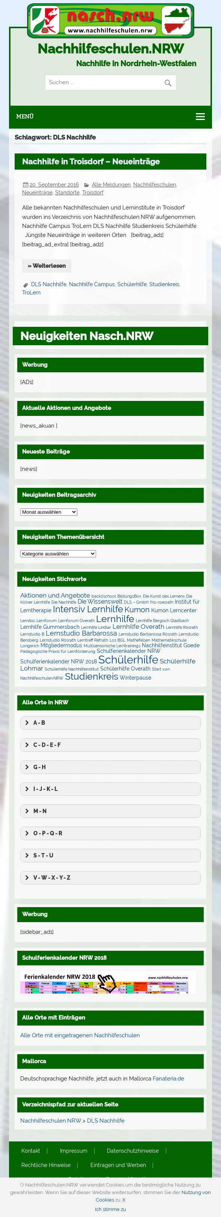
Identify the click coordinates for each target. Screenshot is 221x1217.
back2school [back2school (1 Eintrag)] (104, 596)
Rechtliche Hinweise (46, 1165)
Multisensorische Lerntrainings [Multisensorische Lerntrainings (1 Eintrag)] (112, 645)
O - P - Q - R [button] (42, 833)
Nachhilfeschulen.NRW (111, 48)
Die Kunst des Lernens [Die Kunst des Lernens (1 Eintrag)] (164, 596)
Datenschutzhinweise (133, 1151)
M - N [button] (35, 811)
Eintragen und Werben (118, 1165)
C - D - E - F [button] (41, 745)
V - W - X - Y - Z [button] (46, 878)
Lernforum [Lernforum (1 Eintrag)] (46, 620)
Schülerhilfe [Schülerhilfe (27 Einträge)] (128, 659)
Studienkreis (164, 284)
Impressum (73, 1151)
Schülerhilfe (132, 284)
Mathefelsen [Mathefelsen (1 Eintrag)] (138, 640)
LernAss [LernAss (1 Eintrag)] (27, 620)
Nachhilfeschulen (154, 185)
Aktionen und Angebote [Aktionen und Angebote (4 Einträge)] (55, 595)
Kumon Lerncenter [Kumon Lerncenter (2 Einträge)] (174, 610)
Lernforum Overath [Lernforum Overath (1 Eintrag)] (76, 620)
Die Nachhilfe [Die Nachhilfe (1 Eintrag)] (63, 602)
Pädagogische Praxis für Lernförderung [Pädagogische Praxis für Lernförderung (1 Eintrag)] (57, 651)
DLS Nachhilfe (48, 284)
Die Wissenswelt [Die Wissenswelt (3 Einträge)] (100, 601)
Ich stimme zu (110, 1209)
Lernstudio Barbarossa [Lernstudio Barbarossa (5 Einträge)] (81, 633)
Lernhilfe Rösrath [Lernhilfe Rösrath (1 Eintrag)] (182, 627)
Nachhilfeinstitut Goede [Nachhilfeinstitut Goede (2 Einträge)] (171, 645)
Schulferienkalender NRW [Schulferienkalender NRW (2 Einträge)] (129, 651)
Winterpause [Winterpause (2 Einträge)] (135, 678)
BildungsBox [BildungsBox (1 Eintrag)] (129, 596)
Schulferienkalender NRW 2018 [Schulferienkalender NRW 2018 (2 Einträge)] (58, 662)
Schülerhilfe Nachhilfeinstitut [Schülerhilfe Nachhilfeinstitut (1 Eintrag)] (72, 669)
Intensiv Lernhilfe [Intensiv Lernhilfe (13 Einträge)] (88, 609)
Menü (24, 116)
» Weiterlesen (47, 266)
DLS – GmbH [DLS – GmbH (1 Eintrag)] (136, 602)
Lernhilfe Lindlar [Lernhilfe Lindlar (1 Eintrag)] (96, 627)
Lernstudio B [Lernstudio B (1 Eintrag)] (32, 634)
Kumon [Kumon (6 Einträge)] (137, 609)
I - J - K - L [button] (40, 789)
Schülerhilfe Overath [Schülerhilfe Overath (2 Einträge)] (125, 669)
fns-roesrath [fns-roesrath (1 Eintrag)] (161, 602)
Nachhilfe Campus (92, 284)
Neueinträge (37, 193)
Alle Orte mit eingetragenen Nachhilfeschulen (80, 1035)
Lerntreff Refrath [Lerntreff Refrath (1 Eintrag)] (92, 640)
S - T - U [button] (38, 855)
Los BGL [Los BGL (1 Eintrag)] (117, 640)
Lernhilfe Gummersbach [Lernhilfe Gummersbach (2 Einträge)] (50, 627)
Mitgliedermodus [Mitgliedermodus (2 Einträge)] (61, 645)
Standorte (67, 193)
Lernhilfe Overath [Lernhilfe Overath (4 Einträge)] (138, 626)
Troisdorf (93, 193)
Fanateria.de (168, 1078)
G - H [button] (34, 767)
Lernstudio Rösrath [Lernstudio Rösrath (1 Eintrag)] (58, 640)
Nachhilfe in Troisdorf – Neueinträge (91, 161)
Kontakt (30, 1151)
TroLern (31, 293)
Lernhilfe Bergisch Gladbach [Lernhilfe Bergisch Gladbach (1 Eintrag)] (162, 620)
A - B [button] (34, 723)
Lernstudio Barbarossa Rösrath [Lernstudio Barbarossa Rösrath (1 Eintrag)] (148, 634)
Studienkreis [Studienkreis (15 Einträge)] (91, 676)
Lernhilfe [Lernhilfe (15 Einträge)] (115, 618)
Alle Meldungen (111, 185)
